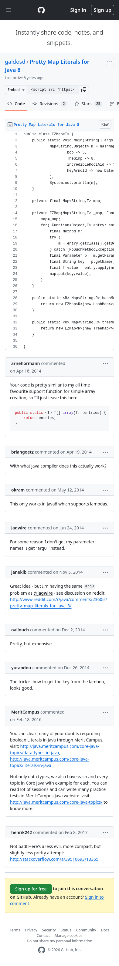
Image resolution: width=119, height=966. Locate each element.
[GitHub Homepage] (41, 950)
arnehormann (25, 363)
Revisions (49, 104)
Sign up (102, 10)
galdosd (15, 61)
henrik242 (21, 832)
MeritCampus (25, 712)
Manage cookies (68, 935)
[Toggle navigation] (8, 10)
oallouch (20, 630)
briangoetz (22, 452)
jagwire (18, 528)
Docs (105, 930)
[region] (59, 240)
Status (66, 930)
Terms (15, 930)
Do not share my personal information (59, 941)
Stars (88, 104)
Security (49, 930)
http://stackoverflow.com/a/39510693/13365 (54, 859)
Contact (43, 935)
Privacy (31, 930)
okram (18, 490)
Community (86, 930)
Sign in (78, 10)
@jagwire (43, 593)
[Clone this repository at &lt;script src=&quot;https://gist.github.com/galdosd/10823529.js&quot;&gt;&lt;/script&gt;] (53, 90)
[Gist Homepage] (41, 10)
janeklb (18, 572)
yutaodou (21, 667)
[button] (84, 90)
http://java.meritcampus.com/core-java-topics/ (56, 802)
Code (16, 103)
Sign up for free (31, 889)
